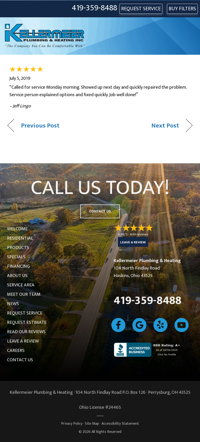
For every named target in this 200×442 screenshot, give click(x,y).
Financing (18, 266)
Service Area (20, 285)
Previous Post (40, 126)
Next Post (165, 126)
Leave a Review (23, 341)
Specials (16, 257)
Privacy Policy (71, 423)
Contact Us (20, 360)
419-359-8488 (94, 8)
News (13, 304)
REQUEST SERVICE (141, 8)
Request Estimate (27, 322)
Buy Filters (182, 8)
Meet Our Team (23, 294)
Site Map (92, 423)
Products (18, 248)
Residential (20, 238)
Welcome (17, 229)
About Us (17, 276)
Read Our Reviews (26, 332)
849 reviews (139, 234)
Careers (16, 350)
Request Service (24, 313)
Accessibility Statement (120, 423)
